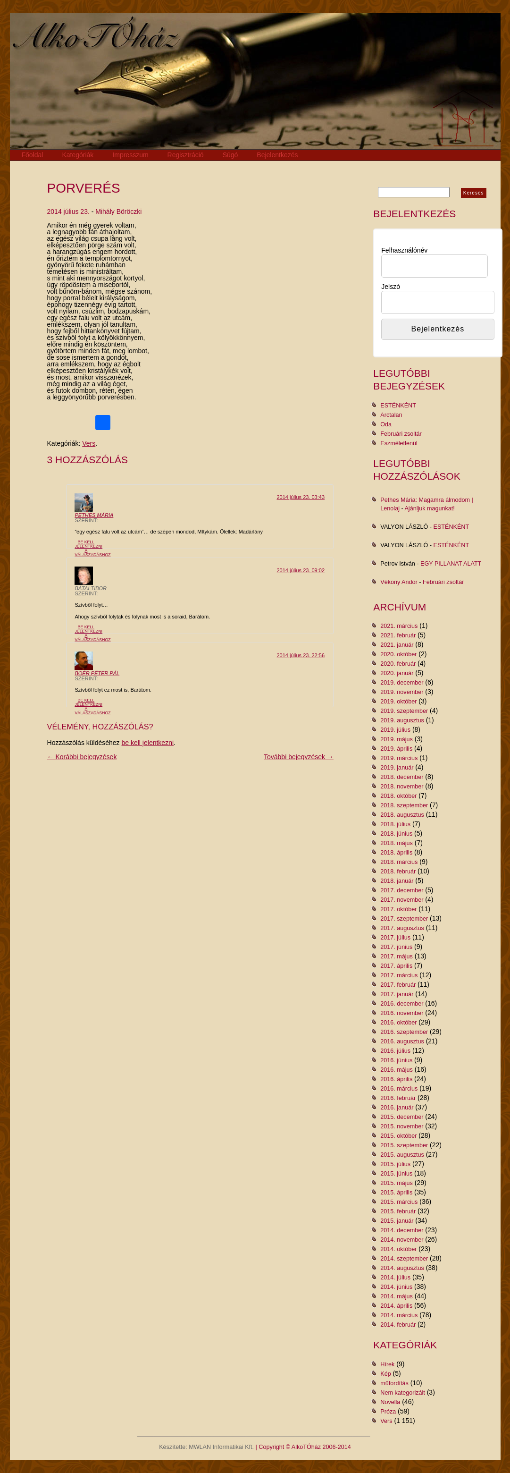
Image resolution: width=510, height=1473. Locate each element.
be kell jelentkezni (148, 742)
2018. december (401, 777)
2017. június (396, 947)
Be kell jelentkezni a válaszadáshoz (92, 548)
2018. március (399, 862)
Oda (386, 424)
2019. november (401, 692)
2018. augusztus (402, 815)
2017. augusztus (402, 928)
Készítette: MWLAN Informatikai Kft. (206, 1447)
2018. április (396, 852)
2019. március (399, 758)
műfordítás (394, 1383)
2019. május (396, 739)
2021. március (399, 626)
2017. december (401, 890)
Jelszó (390, 286)
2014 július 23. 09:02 (300, 570)
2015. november (401, 1126)
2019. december (401, 682)
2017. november (401, 900)
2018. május (396, 843)
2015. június (396, 1173)
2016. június (396, 1060)
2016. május (396, 1070)
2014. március (399, 1315)
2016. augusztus (402, 1041)
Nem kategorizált (402, 1392)
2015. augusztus (402, 1154)
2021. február (398, 635)
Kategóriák (77, 155)
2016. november (401, 1013)
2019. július (395, 730)
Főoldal (32, 155)
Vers (88, 443)
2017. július (395, 937)
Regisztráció (185, 155)
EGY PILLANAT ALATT (450, 563)
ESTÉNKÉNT (398, 405)
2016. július (395, 1051)
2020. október (398, 654)
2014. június (396, 1287)
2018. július (395, 824)
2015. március (399, 1202)
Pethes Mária (94, 515)
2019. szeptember (404, 711)
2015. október (398, 1136)
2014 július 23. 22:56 (300, 655)
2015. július (395, 1164)
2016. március (399, 1088)
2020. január (396, 673)
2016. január (396, 1107)
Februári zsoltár (401, 434)
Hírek (387, 1364)
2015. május (396, 1183)
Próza (388, 1411)
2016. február (398, 1098)
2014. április (396, 1306)
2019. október (398, 701)
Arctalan (391, 415)
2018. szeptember (404, 805)
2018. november (401, 786)
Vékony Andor (398, 582)
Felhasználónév (404, 250)
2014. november (401, 1239)
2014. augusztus (402, 1268)
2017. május (396, 956)
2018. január (396, 881)
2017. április (396, 966)
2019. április (396, 748)
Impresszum (130, 155)
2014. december (401, 1230)
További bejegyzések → (299, 757)
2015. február (398, 1211)
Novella (390, 1402)
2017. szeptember (404, 918)
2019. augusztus (402, 720)
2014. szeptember (404, 1258)
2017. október (398, 909)
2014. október (398, 1249)
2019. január (396, 767)
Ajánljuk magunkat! (429, 508)
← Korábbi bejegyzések (82, 757)
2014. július (395, 1277)
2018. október (398, 796)
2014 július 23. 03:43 (300, 497)
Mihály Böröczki (118, 211)
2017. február (398, 985)
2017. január (396, 994)
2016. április (396, 1079)
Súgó (230, 155)
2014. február (398, 1324)
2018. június (396, 833)
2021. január (396, 645)
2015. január (396, 1221)
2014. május (396, 1296)
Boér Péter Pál (97, 673)
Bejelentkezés (277, 155)
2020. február (398, 663)
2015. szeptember (404, 1145)
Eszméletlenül (398, 443)
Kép (385, 1374)
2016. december (401, 1003)
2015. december (401, 1117)
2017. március (399, 975)
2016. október (398, 1022)
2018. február (398, 871)
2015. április (396, 1192)
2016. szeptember (404, 1032)
